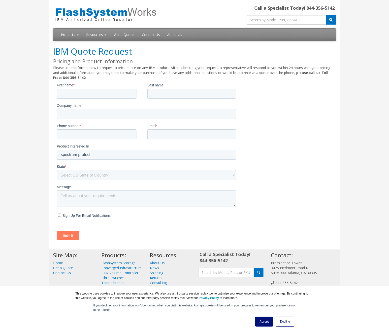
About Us (174, 34)
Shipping (156, 272)
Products (70, 34)
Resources (96, 34)
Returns (156, 277)
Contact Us (151, 34)
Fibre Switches (113, 277)
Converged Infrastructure (121, 267)
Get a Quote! (124, 34)
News (154, 267)
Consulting (158, 282)
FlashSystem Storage (118, 262)
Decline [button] (285, 321)
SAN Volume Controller (119, 272)
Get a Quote (63, 267)
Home (58, 262)
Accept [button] (264, 321)
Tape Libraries (112, 282)
